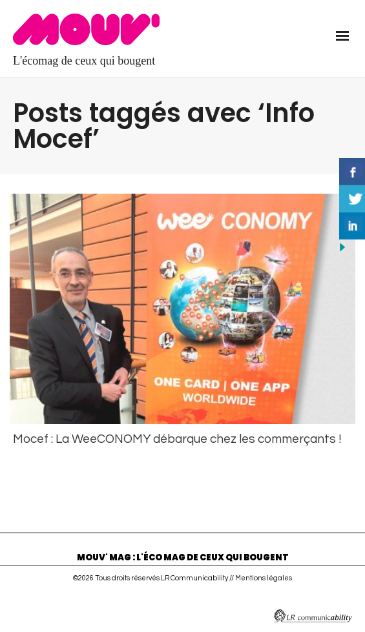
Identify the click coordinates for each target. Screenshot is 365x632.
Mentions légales (263, 576)
